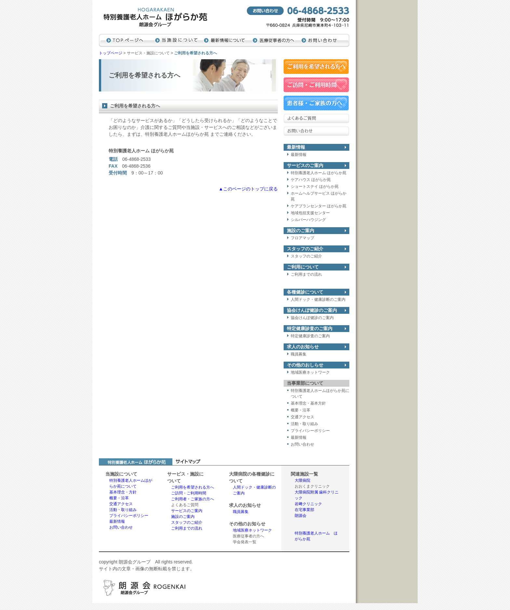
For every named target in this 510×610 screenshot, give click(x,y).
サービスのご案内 (186, 510)
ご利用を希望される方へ (192, 487)
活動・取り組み (304, 424)
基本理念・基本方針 (308, 403)
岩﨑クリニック (308, 504)
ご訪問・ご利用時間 (188, 493)
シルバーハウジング (308, 219)
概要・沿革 (300, 410)
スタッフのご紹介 (306, 256)
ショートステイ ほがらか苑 (315, 186)
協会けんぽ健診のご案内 (312, 317)
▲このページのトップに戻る (248, 188)
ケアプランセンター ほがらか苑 (318, 206)
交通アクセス (302, 417)
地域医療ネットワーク (310, 372)
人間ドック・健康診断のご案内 (318, 299)
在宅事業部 (304, 509)
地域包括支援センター (310, 213)
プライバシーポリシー (310, 430)
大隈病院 (302, 480)
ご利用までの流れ (306, 274)
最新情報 (298, 154)
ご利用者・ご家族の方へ (192, 499)
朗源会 (300, 515)
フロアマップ (302, 238)
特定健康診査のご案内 (310, 336)
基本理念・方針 (123, 492)
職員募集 (298, 354)
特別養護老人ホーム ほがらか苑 (318, 173)
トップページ (110, 53)
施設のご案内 (183, 516)
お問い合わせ (302, 444)
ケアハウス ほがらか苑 (311, 179)
